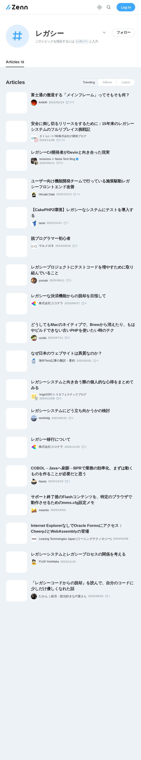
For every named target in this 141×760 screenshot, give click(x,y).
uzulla (42, 338)
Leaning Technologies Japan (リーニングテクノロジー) (75, 539)
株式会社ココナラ (51, 303)
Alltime (107, 82)
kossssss (45, 159)
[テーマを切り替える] (99, 7)
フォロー (124, 32)
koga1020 (45, 394)
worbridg (44, 418)
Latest (125, 82)
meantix (44, 510)
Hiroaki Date (47, 194)
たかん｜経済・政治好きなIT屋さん (63, 596)
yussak (43, 280)
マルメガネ (46, 245)
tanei (42, 223)
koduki (43, 102)
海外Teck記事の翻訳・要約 (57, 360)
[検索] (108, 7)
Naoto (42, 481)
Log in (126, 7)
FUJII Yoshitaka (49, 561)
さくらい (45, 136)
